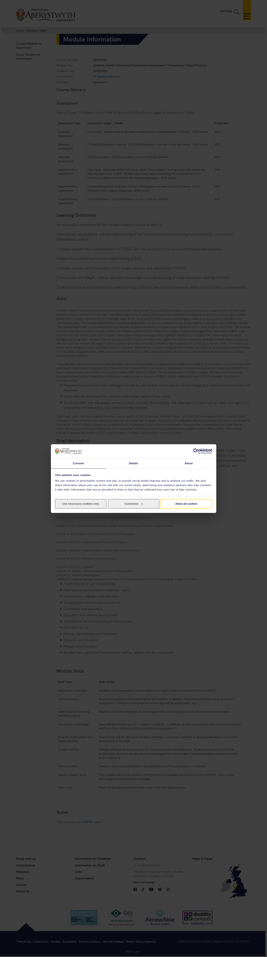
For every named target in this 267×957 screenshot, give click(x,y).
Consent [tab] (78, 463)
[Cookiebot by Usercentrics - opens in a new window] (196, 451)
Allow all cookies (186, 503)
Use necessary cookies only (80, 503)
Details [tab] (133, 463)
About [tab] (189, 463)
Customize (133, 503)
